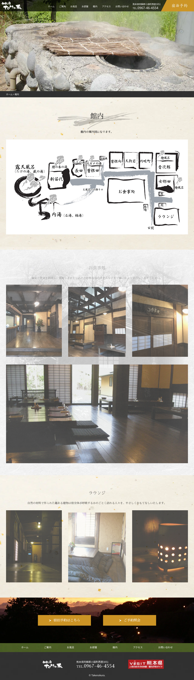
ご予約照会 (132, 620)
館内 (95, 6)
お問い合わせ (122, 6)
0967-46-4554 (95, 666)
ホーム (51, 6)
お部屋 (85, 6)
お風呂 (73, 6)
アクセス (106, 6)
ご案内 (62, 6)
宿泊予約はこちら (67, 620)
